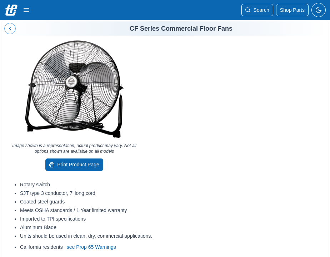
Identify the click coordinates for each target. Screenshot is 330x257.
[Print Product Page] (74, 164)
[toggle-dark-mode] (318, 10)
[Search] (257, 10)
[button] (26, 10)
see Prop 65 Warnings (91, 247)
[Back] (10, 28)
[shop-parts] (292, 10)
